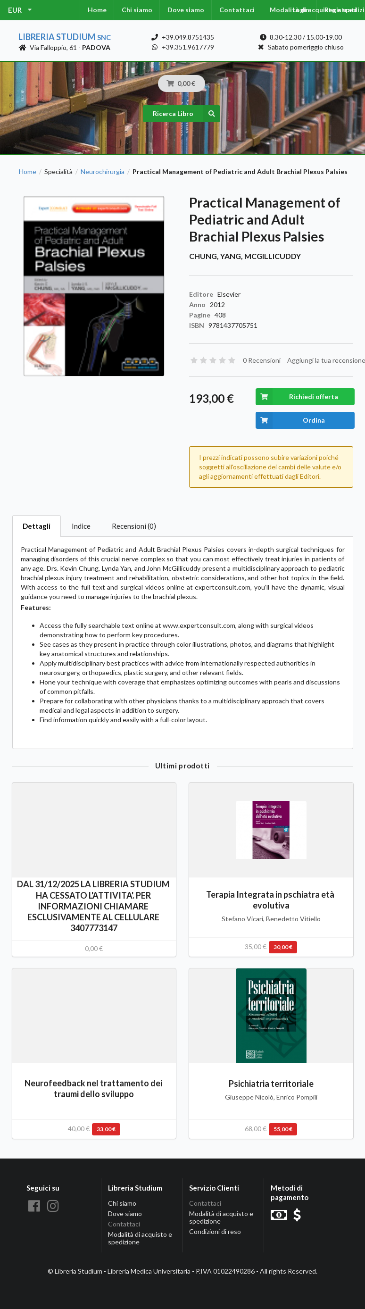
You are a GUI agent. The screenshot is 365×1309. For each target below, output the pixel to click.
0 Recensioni (262, 360)
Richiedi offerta (297, 396)
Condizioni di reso (215, 1231)
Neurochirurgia (102, 171)
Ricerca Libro (186, 113)
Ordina (290, 420)
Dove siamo (185, 10)
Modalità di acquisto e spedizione (140, 1238)
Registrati (340, 10)
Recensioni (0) (134, 526)
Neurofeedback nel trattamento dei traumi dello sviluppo (94, 1088)
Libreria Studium (64, 37)
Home (97, 10)
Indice (81, 526)
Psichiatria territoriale (271, 1083)
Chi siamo (137, 10)
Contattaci (237, 10)
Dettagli (36, 526)
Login (300, 10)
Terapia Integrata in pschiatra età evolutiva (271, 899)
